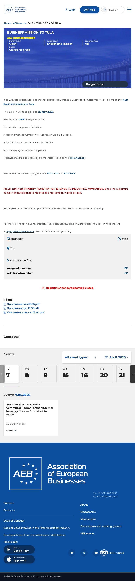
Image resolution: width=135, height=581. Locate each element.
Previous (2, 374)
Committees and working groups (100, 526)
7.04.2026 (22, 395)
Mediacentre (88, 511)
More (11, 430)
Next (132, 374)
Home (7, 23)
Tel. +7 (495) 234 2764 (105, 493)
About (84, 504)
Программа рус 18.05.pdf (21, 308)
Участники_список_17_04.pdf (24, 312)
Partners (9, 503)
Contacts (9, 510)
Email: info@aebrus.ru (105, 496)
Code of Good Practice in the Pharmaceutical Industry (37, 527)
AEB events (19, 23)
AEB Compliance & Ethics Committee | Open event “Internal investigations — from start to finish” (29, 409)
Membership (88, 519)
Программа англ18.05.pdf (22, 304)
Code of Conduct (14, 520)
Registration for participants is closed (67, 288)
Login (70, 9)
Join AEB (89, 9)
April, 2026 (116, 357)
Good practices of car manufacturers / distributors (34, 535)
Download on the (16, 559)
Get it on (17, 549)
